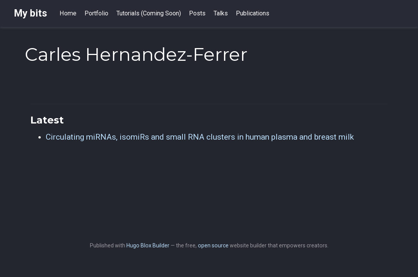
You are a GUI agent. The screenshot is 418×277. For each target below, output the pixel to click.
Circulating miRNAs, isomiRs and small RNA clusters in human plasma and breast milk (200, 137)
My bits (30, 13)
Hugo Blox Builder (147, 245)
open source (213, 245)
